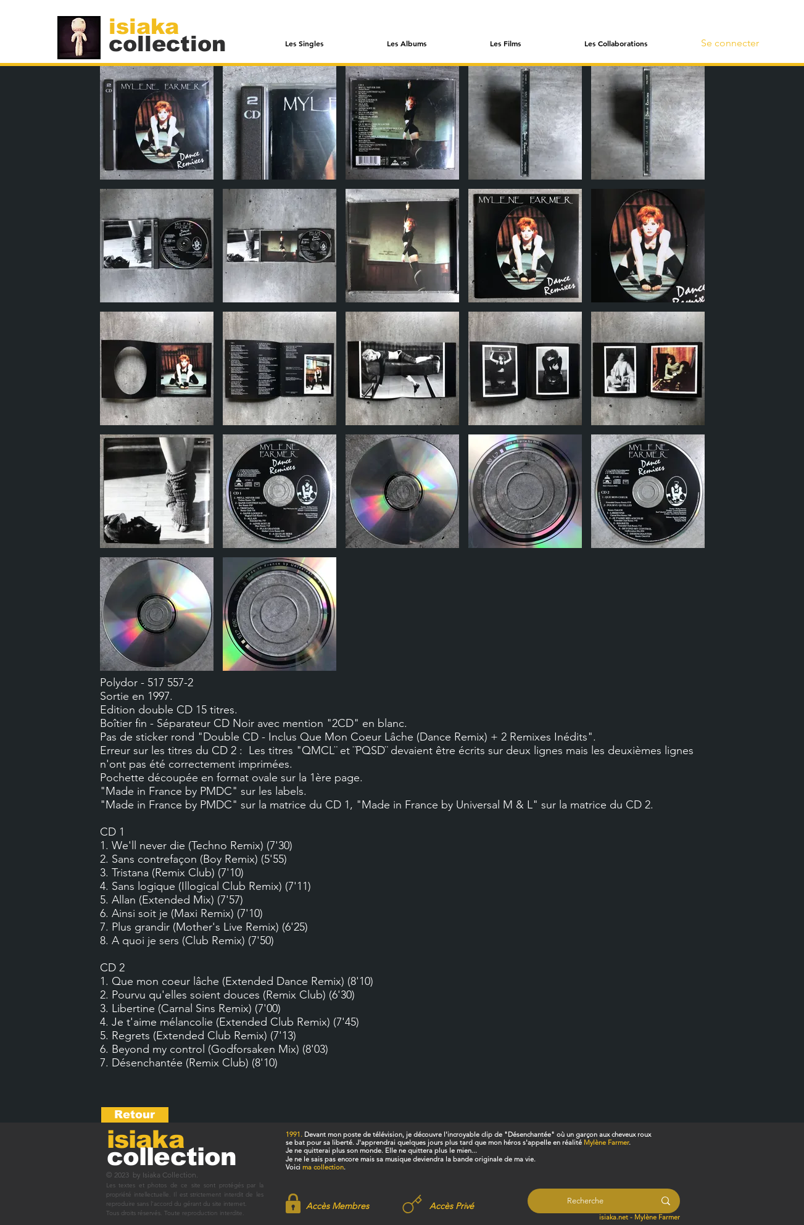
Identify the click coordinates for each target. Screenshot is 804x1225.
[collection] (167, 43)
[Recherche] (585, 1201)
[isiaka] (151, 26)
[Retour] (134, 1115)
